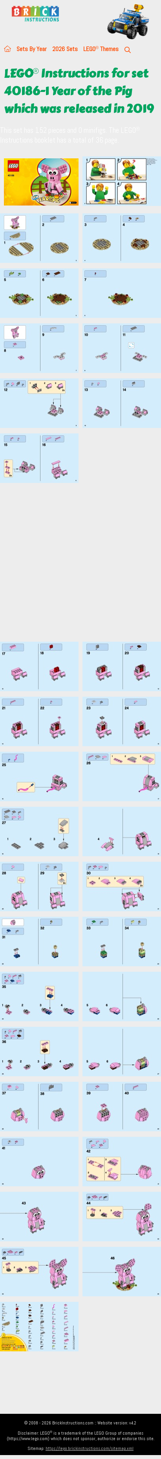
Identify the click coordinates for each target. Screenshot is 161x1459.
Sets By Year (31, 49)
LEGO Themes (101, 49)
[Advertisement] (73, 562)
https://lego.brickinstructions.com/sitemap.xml (90, 1448)
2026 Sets (65, 49)
